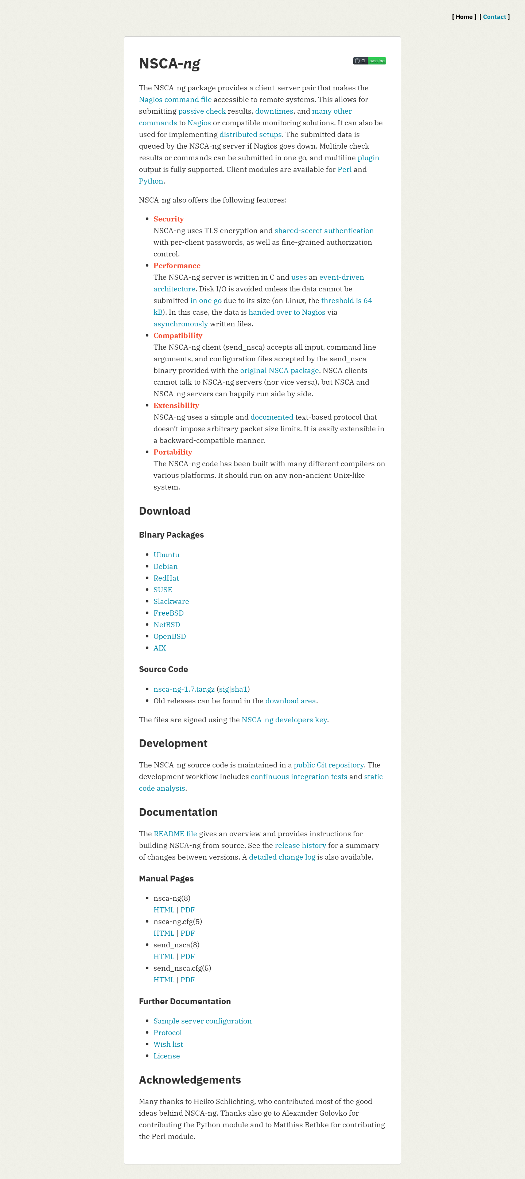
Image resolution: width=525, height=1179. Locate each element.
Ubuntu (166, 554)
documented (271, 417)
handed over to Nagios (287, 312)
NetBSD (166, 624)
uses (299, 277)
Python (151, 181)
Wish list (168, 1044)
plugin (369, 157)
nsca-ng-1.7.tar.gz (184, 689)
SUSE (162, 589)
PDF (187, 910)
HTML (164, 910)
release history (300, 845)
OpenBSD (169, 636)
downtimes (274, 111)
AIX (159, 648)
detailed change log (282, 857)
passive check (202, 111)
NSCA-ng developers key (284, 719)
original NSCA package (279, 370)
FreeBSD (168, 613)
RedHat (166, 578)
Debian (165, 566)
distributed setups (250, 134)
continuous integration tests (299, 776)
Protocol (167, 1032)
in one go (206, 300)
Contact (494, 17)
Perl (345, 169)
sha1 (239, 689)
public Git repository (329, 765)
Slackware (171, 601)
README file (175, 833)
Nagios (199, 122)
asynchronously (180, 324)
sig (224, 689)
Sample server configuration (202, 1021)
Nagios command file (175, 99)
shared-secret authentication (324, 230)
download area (290, 701)
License (166, 1056)
